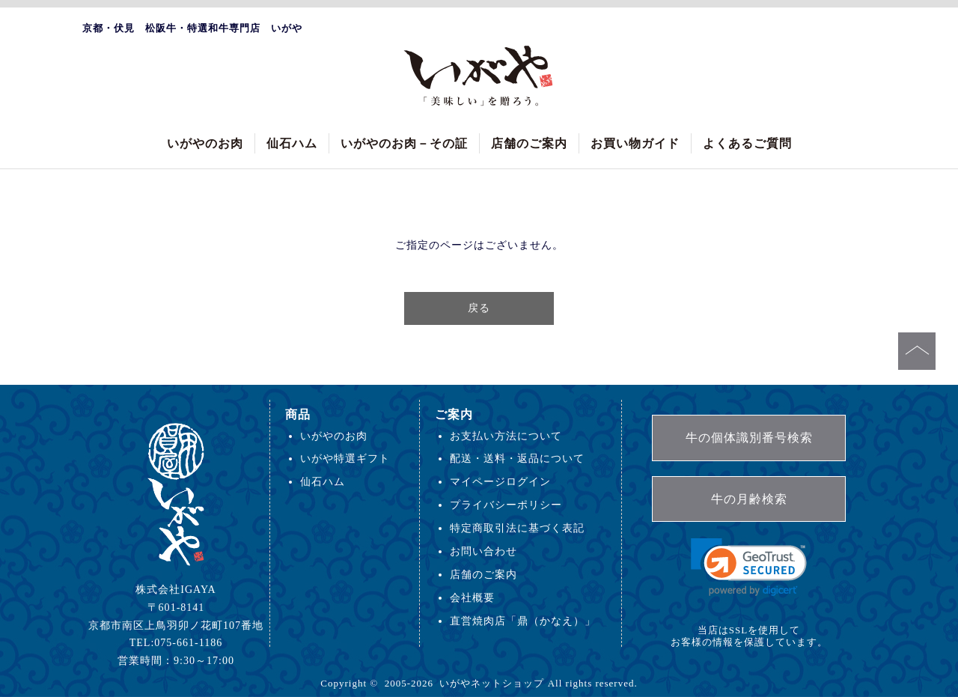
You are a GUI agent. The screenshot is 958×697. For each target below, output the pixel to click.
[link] (749, 567)
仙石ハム (291, 143)
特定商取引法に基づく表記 (517, 528)
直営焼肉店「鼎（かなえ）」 (523, 621)
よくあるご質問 (747, 143)
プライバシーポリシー (506, 505)
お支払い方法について (506, 436)
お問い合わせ (483, 551)
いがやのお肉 (205, 143)
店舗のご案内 (529, 143)
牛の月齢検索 (749, 499)
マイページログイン (500, 481)
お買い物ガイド (635, 143)
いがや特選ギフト (345, 458)
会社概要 (472, 597)
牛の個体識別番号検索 (749, 437)
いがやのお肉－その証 (404, 143)
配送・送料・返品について (517, 458)
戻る (479, 308)
